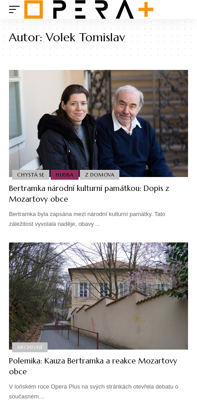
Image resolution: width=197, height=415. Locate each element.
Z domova (99, 175)
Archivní (30, 347)
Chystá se (30, 175)
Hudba (65, 175)
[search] (181, 9)
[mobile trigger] (16, 9)
